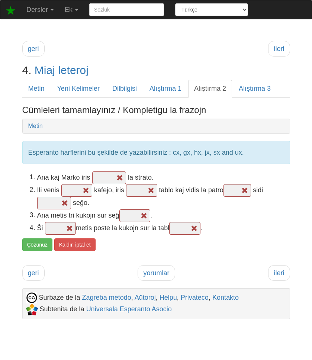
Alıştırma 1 (165, 88)
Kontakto (225, 297)
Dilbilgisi (124, 88)
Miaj (45, 70)
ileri (279, 48)
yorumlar (156, 273)
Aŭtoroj (145, 297)
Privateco (195, 297)
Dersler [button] (40, 9)
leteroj (73, 70)
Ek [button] (71, 9)
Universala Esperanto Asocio (129, 309)
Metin (36, 88)
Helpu (168, 297)
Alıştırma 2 (210, 88)
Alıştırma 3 (255, 88)
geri (33, 48)
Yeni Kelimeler (78, 88)
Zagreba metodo (106, 297)
